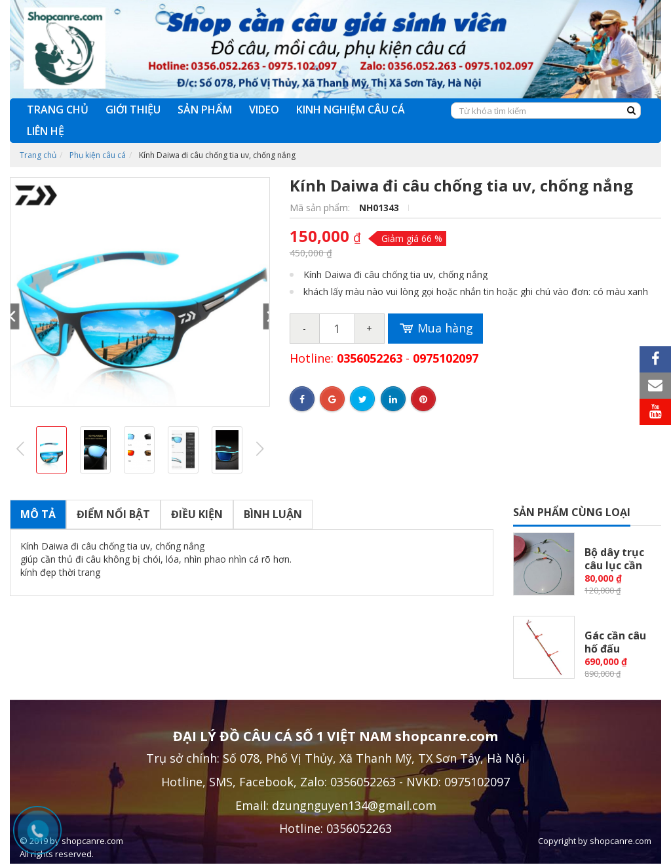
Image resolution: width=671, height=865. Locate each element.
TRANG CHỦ (57, 109)
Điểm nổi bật (113, 514)
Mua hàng (435, 328)
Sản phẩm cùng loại (571, 512)
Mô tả (38, 514)
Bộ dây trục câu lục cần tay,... (614, 565)
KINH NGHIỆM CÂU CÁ (350, 109)
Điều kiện (197, 514)
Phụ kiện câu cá (97, 155)
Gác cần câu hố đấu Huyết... (615, 648)
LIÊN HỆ (45, 131)
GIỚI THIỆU (133, 109)
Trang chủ (38, 155)
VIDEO (264, 109)
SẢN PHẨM (205, 109)
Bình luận (273, 514)
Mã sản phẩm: (321, 207)
